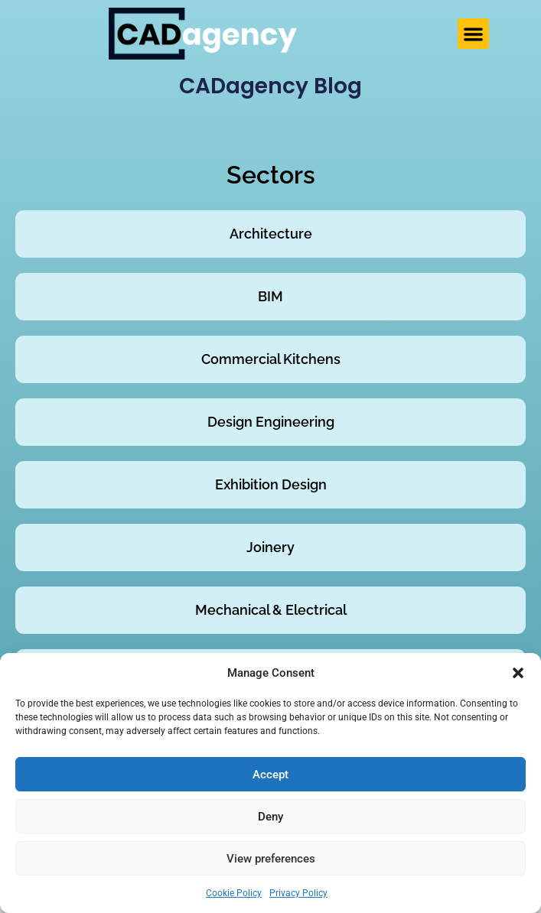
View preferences (271, 859)
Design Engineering (270, 422)
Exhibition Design (271, 484)
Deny (270, 817)
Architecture (271, 234)
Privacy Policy (298, 893)
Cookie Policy (234, 893)
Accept (270, 774)
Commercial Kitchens (271, 359)
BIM (270, 296)
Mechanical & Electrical (271, 610)
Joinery (270, 547)
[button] (518, 673)
